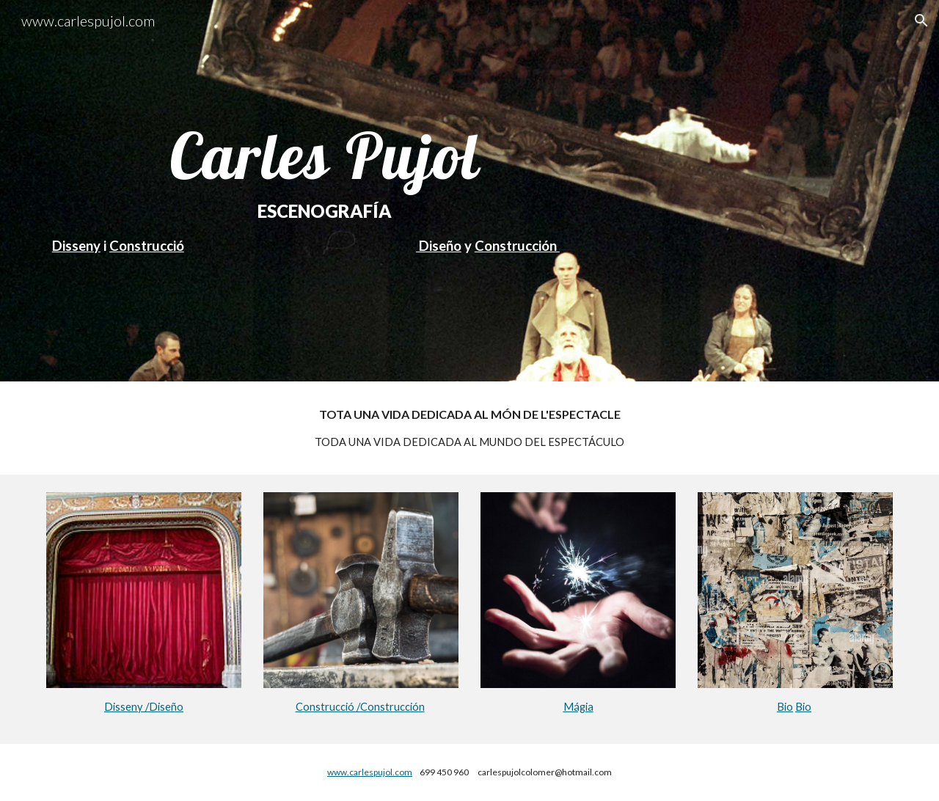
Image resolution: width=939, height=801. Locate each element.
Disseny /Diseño (143, 707)
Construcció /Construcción (360, 707)
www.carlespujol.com (369, 772)
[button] (921, 20)
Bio (785, 707)
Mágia (578, 707)
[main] (325, 190)
